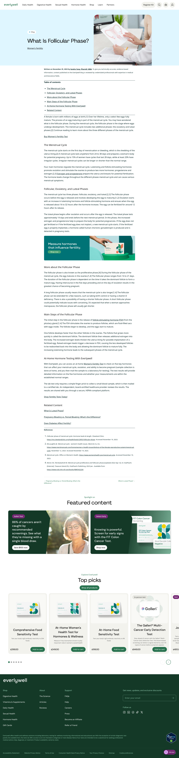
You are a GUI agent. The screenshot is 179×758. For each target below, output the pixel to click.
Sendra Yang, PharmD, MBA (81, 69)
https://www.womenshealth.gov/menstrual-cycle (97, 455)
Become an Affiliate (73, 719)
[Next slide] (168, 662)
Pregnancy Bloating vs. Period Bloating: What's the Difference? (72, 417)
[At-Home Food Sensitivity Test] (109, 623)
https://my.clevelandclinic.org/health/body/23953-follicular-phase (71, 439)
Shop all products (89, 587)
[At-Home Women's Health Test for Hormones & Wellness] (68, 623)
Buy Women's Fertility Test (56, 136)
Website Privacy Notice (32, 753)
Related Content (54, 110)
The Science (44, 696)
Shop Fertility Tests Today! (55, 396)
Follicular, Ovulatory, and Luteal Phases (64, 93)
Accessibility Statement (11, 753)
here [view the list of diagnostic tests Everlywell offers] (18, 738)
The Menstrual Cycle (56, 88)
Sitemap (112, 753)
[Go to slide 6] (21, 662)
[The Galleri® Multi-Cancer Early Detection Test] (149, 623)
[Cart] (166, 5)
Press (67, 713)
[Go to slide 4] (16, 662)
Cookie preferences (126, 753)
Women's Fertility (35, 48)
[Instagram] (124, 712)
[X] (141, 712)
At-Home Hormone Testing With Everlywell (66, 106)
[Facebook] (133, 712)
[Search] (159, 5)
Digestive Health (44, 5)
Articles (42, 702)
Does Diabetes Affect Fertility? (57, 423)
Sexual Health (61, 5)
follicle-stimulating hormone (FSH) (108, 320)
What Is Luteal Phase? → (126, 481)
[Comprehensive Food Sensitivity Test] (27, 623)
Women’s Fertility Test (93, 364)
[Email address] (149, 698)
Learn (100, 5)
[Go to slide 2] (11, 662)
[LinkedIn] (128, 712)
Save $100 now (20, 547)
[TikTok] (137, 712)
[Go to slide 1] (9, 662)
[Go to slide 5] (18, 662)
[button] (172, 698)
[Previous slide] (162, 662)
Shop (92, 5)
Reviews (43, 708)
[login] (172, 5)
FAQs (67, 696)
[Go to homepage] (11, 4)
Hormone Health (78, 5)
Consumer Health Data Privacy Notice (72, 753)
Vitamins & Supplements (14, 702)
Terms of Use (49, 753)
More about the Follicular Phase (61, 97)
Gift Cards (7, 725)
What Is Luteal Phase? (54, 410)
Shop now (100, 547)
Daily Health (27, 5)
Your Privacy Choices (97, 753)
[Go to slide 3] (14, 662)
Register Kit (148, 5)
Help (67, 702)
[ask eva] (170, 752)
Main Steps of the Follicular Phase (62, 101)
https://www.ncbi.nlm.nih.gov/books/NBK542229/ (65, 469)
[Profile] (172, 5)
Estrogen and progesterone (69, 173)
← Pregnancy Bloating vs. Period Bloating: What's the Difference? (62, 482)
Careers (68, 708)
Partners (110, 5)
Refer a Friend (71, 725)
